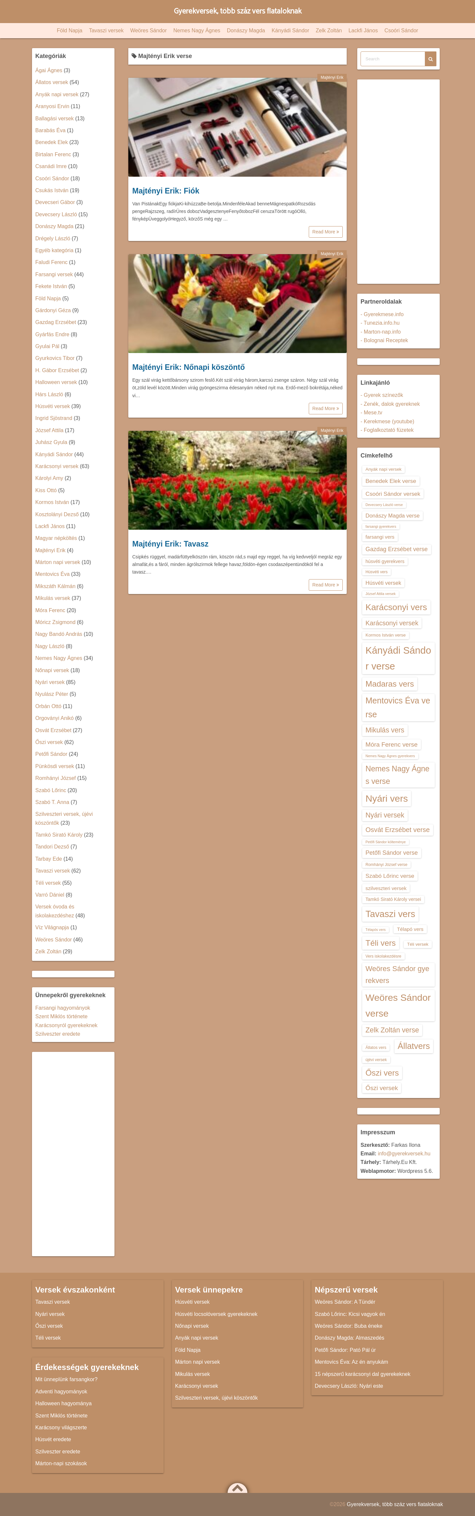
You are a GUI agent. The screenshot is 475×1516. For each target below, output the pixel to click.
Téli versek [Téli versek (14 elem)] (417, 944)
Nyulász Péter (51, 694)
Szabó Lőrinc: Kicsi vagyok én (350, 1314)
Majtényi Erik (332, 77)
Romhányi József (55, 778)
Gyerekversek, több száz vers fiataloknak (237, 11)
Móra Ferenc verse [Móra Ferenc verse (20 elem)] (391, 744)
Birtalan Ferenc (53, 154)
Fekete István (51, 286)
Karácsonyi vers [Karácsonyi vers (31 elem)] (396, 607)
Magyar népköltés (56, 538)
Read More (325, 231)
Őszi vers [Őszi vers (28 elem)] (382, 1072)
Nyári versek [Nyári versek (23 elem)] (384, 815)
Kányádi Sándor (290, 30)
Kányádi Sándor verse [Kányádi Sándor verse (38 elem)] (398, 658)
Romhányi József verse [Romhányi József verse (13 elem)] (386, 864)
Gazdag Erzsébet (55, 322)
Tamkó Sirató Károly (58, 835)
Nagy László (49, 646)
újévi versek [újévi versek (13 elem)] (376, 1059)
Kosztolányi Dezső (57, 514)
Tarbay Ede (48, 859)
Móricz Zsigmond (55, 622)
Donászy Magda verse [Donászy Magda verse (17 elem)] (392, 516)
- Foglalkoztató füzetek (387, 430)
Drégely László (52, 238)
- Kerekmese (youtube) (387, 421)
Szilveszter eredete (57, 1034)
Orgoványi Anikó (54, 718)
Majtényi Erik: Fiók (165, 191)
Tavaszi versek (106, 30)
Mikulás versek (52, 598)
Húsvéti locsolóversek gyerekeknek (216, 1314)
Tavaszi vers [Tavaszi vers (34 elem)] (390, 914)
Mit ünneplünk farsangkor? (66, 1379)
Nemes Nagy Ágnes (197, 30)
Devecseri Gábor (55, 202)
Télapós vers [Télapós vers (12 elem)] (375, 930)
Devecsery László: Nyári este (349, 1386)
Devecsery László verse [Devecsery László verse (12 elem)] (384, 505)
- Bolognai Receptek (384, 340)
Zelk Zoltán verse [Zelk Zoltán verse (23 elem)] (392, 1030)
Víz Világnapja (52, 927)
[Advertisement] (73, 1154)
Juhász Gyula (51, 442)
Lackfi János (363, 30)
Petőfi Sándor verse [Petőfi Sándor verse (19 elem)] (391, 852)
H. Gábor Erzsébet (57, 370)
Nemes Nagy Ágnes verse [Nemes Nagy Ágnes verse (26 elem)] (397, 775)
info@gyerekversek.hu (404, 1153)
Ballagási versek (54, 118)
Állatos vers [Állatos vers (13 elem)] (375, 1047)
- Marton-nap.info (381, 332)
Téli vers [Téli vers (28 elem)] (380, 942)
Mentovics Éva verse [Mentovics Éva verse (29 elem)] (397, 707)
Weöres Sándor (148, 30)
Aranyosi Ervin (52, 106)
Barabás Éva (50, 130)
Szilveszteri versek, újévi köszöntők (216, 1398)
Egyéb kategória (54, 250)
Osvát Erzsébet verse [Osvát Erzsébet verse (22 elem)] (397, 829)
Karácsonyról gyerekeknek (66, 1025)
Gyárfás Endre (52, 334)
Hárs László (49, 394)
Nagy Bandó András (58, 634)
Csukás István (51, 190)
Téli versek (48, 883)
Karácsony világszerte (61, 1427)
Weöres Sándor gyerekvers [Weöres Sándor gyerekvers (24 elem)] (397, 975)
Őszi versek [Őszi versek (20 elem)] (381, 1088)
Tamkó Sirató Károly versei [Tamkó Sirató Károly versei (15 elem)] (393, 899)
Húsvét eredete (53, 1439)
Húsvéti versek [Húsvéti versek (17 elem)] (383, 583)
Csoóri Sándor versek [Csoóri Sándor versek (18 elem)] (392, 493)
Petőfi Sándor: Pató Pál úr (345, 1350)
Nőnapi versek (52, 670)
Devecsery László (56, 214)
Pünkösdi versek (54, 766)
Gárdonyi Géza (53, 310)
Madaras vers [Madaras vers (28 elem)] (389, 683)
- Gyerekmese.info (382, 314)
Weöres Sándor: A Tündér (345, 1302)
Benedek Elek (51, 142)
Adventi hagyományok (61, 1391)
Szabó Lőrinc (50, 790)
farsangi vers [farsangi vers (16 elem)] (380, 537)
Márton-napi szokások (61, 1463)
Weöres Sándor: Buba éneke (348, 1326)
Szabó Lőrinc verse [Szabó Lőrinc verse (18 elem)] (389, 876)
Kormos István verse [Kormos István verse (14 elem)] (385, 635)
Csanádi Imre (51, 166)
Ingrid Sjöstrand (53, 418)
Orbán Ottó (48, 706)
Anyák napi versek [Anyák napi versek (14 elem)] (383, 469)
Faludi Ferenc (51, 262)
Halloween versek (56, 382)
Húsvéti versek (52, 406)
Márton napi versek (57, 562)
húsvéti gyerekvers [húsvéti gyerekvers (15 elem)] (384, 561)
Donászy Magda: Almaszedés (349, 1338)
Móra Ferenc (50, 610)
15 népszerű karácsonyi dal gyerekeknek (362, 1374)
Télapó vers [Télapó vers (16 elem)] (410, 929)
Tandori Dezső (52, 846)
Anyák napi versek (57, 94)
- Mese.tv (371, 412)
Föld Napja (69, 30)
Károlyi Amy (49, 478)
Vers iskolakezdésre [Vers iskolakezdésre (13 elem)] (383, 956)
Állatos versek (51, 82)
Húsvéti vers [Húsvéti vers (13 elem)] (376, 572)
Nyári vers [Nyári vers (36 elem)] (386, 798)
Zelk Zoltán (329, 30)
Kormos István (52, 502)
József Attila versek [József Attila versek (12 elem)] (380, 594)
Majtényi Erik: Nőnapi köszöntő (188, 367)
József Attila (49, 430)
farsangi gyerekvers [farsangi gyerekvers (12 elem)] (380, 526)
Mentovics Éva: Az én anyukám (351, 1362)
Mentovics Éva (52, 574)
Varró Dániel (49, 895)
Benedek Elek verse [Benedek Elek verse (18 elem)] (390, 481)
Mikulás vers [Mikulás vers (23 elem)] (384, 730)
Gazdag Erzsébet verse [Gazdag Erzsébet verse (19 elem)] (396, 549)
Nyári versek (50, 682)
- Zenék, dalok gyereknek (390, 404)
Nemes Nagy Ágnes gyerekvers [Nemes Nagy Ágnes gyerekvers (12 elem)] (390, 756)
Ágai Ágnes (48, 70)
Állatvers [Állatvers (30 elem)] (414, 1046)
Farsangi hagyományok (62, 1008)
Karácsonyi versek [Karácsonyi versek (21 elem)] (391, 623)
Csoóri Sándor (401, 30)
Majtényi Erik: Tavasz (170, 544)
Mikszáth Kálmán (55, 586)
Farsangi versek (54, 274)
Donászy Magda (246, 30)
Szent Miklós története (61, 1016)
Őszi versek (49, 742)
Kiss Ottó (46, 490)
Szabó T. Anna (52, 802)
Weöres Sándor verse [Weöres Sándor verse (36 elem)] (398, 1005)
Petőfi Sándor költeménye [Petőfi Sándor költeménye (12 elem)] (385, 842)
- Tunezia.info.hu (380, 323)
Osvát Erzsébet (53, 730)
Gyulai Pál (47, 346)
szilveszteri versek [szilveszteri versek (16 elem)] (385, 888)
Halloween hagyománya (63, 1403)
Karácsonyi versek (57, 466)
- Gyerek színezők (382, 395)
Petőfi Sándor (51, 754)
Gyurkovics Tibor (55, 358)
